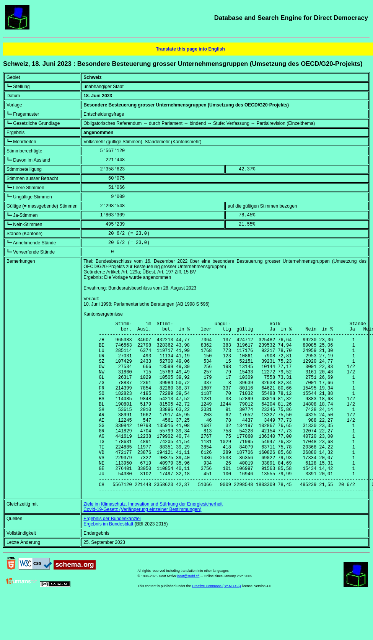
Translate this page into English (190, 49)
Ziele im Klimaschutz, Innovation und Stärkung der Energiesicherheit (153, 540)
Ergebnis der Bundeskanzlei (111, 555)
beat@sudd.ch (188, 613)
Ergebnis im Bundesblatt (108, 560)
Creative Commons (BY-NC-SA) (216, 623)
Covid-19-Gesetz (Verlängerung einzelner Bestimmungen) (142, 546)
